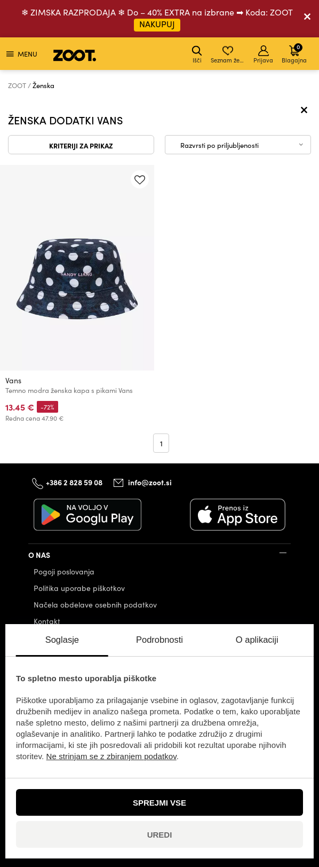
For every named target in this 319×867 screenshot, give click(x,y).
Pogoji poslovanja (64, 571)
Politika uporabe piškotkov (79, 588)
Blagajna (294, 53)
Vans (13, 380)
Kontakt (47, 621)
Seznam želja (228, 54)
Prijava (263, 54)
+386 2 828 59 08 (74, 482)
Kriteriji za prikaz (81, 145)
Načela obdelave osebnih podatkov (95, 605)
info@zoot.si (150, 482)
